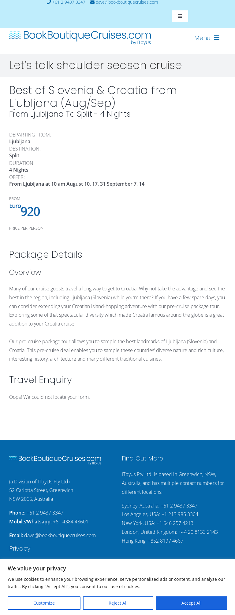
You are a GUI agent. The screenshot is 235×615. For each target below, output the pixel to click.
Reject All (118, 603)
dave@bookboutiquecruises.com (60, 535)
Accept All (191, 603)
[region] (117, 587)
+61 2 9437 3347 (45, 512)
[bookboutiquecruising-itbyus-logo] (80, 33)
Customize (44, 603)
